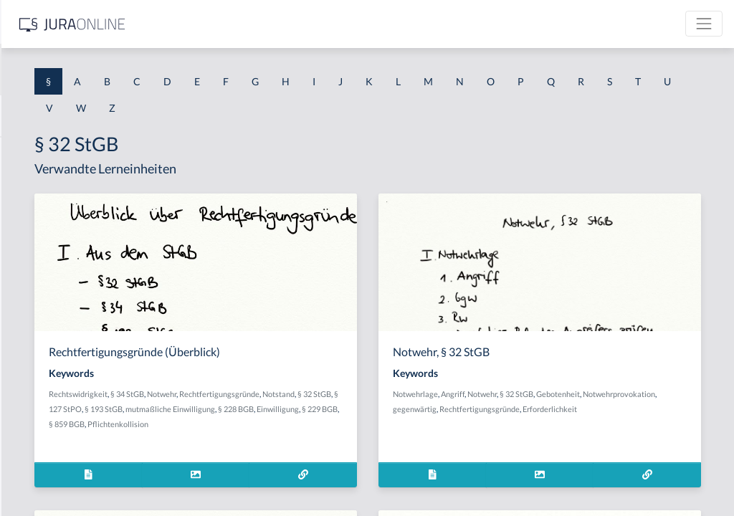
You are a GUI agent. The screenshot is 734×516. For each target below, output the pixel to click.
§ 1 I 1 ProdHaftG (50, 313)
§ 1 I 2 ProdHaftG (50, 378)
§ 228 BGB (400, 424)
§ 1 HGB (29, 249)
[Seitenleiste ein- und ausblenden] (206, 21)
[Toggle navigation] (704, 24)
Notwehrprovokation (543, 409)
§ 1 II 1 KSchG (41, 475)
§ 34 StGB (333, 393)
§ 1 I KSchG (36, 442)
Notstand (354, 409)
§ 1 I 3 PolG (36, 410)
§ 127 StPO (428, 409)
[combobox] (114, 69)
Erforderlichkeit (617, 424)
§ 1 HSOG (32, 281)
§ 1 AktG (30, 152)
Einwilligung (275, 439)
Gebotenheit (672, 393)
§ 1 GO (26, 217)
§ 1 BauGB (34, 184)
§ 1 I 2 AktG (36, 346)
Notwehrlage (529, 393)
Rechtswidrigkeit (283, 393)
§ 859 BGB (356, 439)
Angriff (566, 393)
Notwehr (367, 393)
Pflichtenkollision (407, 439)
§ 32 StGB (389, 409)
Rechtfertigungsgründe (294, 409)
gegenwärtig (604, 409)
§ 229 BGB (317, 439)
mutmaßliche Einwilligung (334, 424)
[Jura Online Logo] (300, 24)
